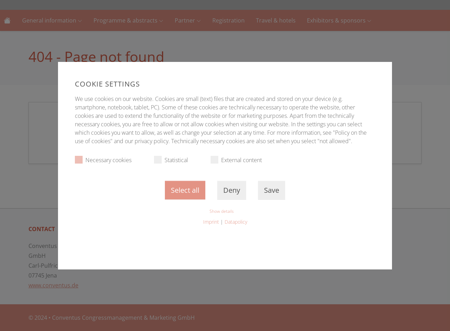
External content (236, 160)
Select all (185, 190)
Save (271, 190)
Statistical (171, 160)
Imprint (211, 221)
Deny (231, 190)
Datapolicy (236, 221)
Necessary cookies (103, 160)
